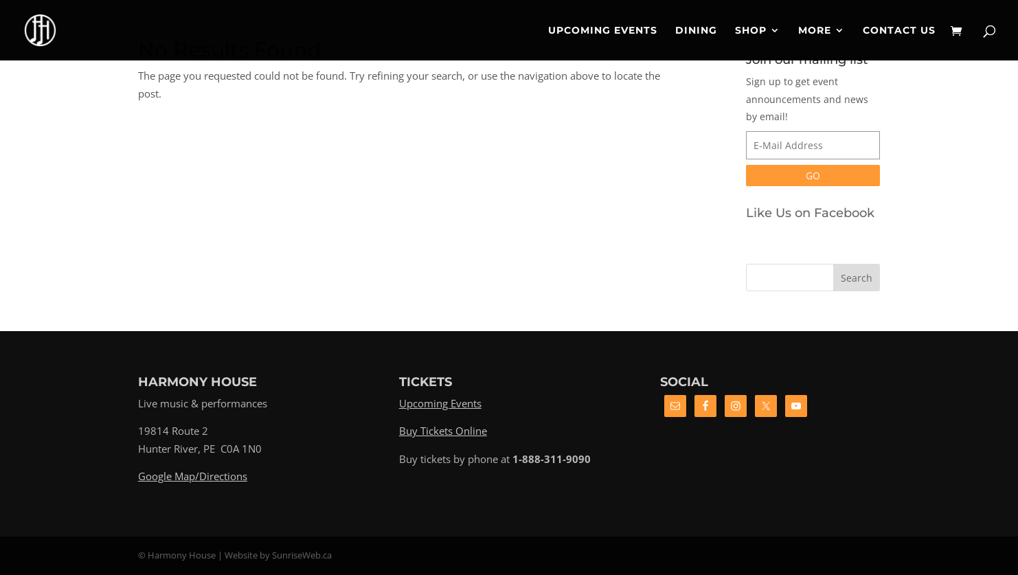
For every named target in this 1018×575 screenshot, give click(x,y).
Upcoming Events (602, 30)
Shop (751, 30)
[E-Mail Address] (813, 145)
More (814, 30)
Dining (696, 30)
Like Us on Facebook (810, 213)
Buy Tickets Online (443, 431)
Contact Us (899, 30)
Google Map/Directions (192, 476)
